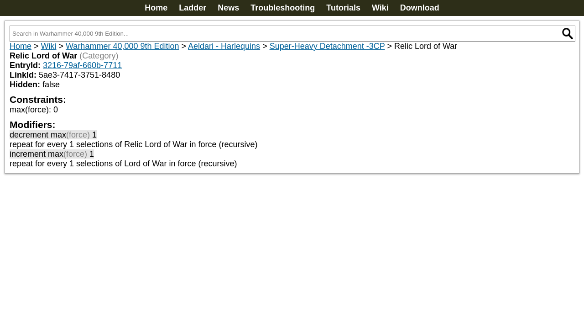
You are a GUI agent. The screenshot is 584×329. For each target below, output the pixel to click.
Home (156, 7)
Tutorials (343, 7)
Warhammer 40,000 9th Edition (122, 46)
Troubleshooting (282, 7)
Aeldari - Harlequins (224, 46)
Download (419, 7)
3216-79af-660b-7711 (82, 65)
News (228, 7)
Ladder (192, 7)
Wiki (380, 7)
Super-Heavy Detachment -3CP (327, 46)
